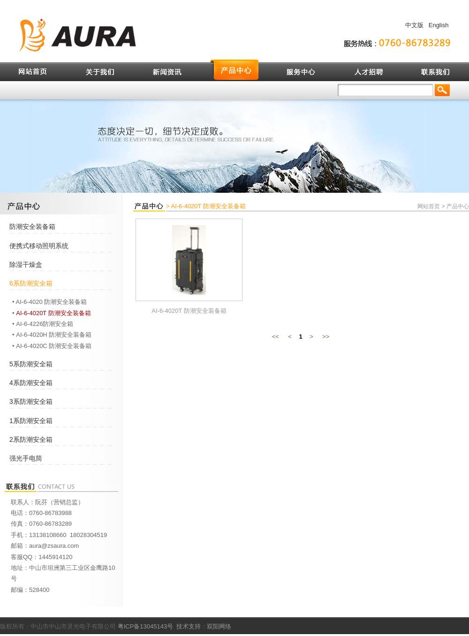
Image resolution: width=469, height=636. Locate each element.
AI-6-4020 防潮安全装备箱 (51, 301)
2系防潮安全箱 (31, 439)
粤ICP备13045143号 (146, 626)
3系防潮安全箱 (31, 401)
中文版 (414, 25)
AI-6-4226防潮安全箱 (44, 323)
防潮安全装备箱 (32, 226)
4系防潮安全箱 (31, 382)
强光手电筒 (25, 458)
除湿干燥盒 (25, 264)
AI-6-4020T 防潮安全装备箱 (53, 313)
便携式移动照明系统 (38, 246)
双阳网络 (219, 626)
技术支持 (188, 626)
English (439, 25)
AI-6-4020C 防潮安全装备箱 (53, 345)
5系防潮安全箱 (31, 364)
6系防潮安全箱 (31, 283)
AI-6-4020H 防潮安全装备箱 (53, 334)
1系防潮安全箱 (31, 420)
